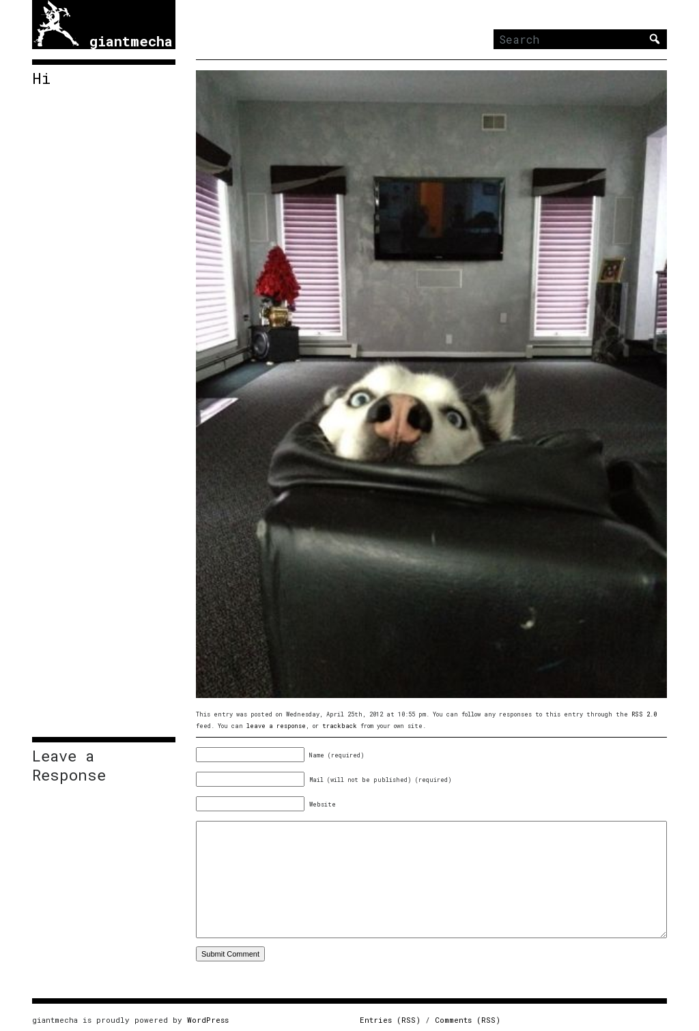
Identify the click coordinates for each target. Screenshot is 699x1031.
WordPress (208, 1020)
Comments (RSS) (467, 1020)
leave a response (276, 725)
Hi (41, 78)
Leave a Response (69, 765)
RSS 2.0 (644, 714)
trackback (339, 725)
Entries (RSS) (390, 1020)
